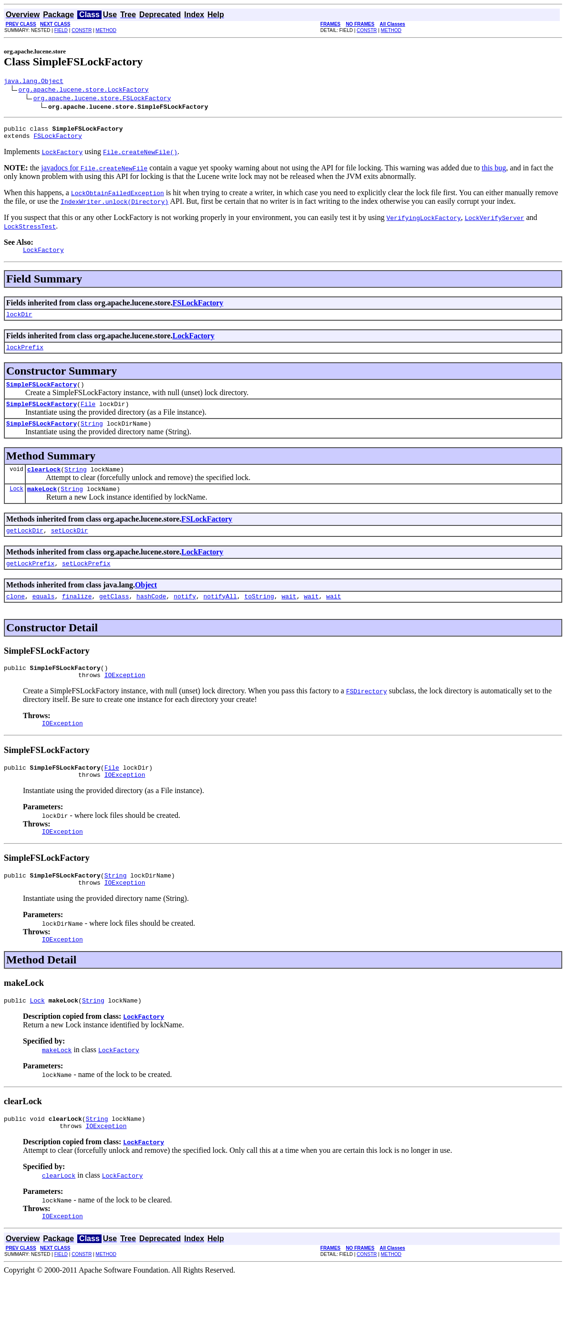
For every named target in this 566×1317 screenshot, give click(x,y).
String (92, 436)
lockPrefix (24, 355)
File (88, 415)
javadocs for (94, 172)
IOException (124, 697)
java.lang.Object (33, 82)
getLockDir (24, 547)
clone (15, 616)
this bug (494, 172)
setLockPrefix (86, 581)
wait (288, 616)
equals (43, 616)
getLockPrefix (30, 581)
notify (185, 616)
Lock (16, 504)
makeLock (42, 504)
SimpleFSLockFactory (41, 394)
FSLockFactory (57, 140)
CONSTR (82, 30)
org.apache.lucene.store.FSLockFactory (102, 99)
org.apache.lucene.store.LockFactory (84, 90)
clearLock (44, 483)
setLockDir (69, 547)
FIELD (61, 30)
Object (146, 603)
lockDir (19, 321)
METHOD (106, 30)
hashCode (151, 616)
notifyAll (220, 616)
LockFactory (194, 343)
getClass (114, 616)
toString (259, 616)
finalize (77, 616)
